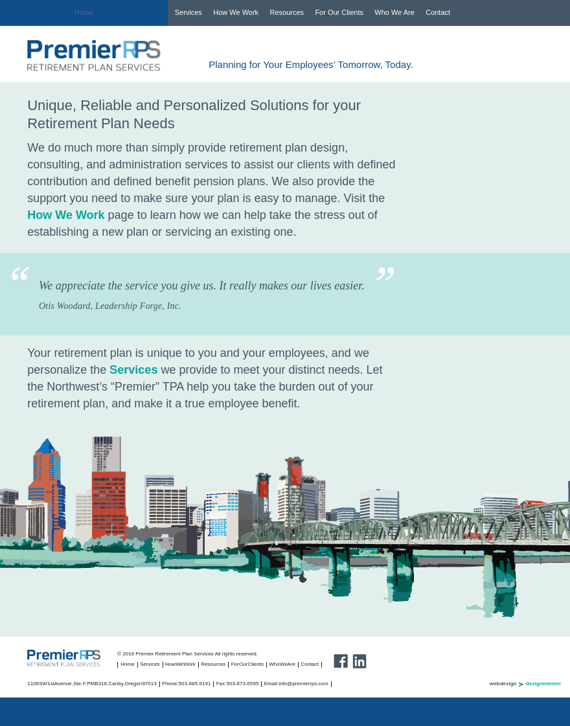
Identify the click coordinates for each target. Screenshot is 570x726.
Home (83, 12)
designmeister (543, 683)
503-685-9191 (195, 683)
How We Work (235, 12)
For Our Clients (339, 12)
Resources (286, 12)
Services (188, 12)
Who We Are (394, 12)
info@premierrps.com (303, 683)
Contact (438, 12)
